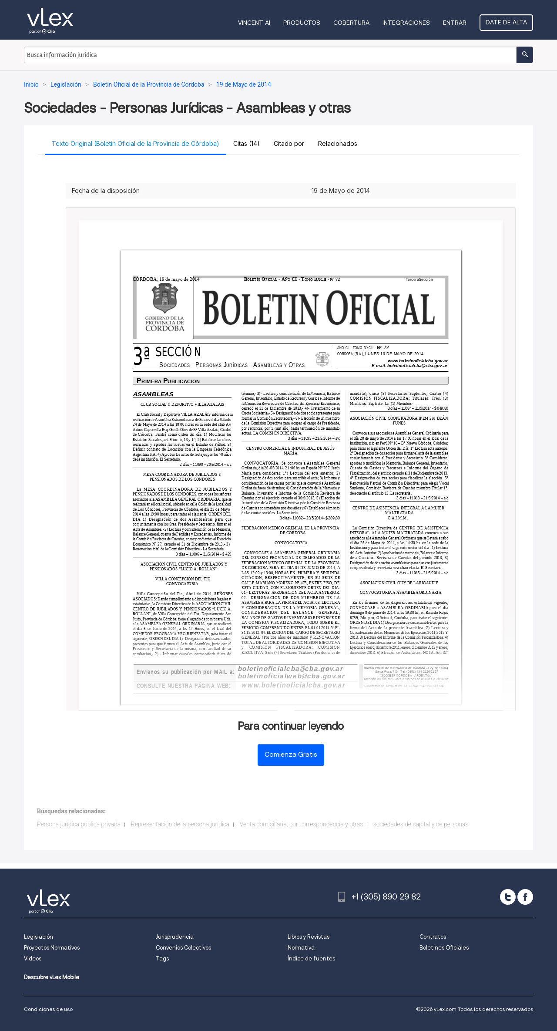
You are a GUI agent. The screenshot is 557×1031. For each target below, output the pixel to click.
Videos (32, 958)
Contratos (432, 936)
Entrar (454, 22)
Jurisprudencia (175, 936)
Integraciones (406, 22)
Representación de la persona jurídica (180, 824)
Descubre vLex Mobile (51, 977)
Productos (301, 22)
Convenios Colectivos (183, 947)
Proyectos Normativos (52, 947)
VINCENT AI (254, 22)
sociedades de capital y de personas (421, 824)
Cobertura (351, 22)
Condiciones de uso (48, 1009)
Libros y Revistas (308, 936)
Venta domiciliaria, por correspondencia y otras (301, 824)
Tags (162, 958)
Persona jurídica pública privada (79, 824)
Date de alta (506, 22)
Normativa (301, 947)
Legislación (38, 936)
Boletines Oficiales (444, 947)
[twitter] (508, 897)
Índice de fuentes (311, 958)
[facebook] (525, 897)
